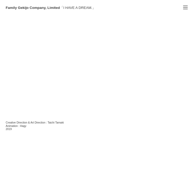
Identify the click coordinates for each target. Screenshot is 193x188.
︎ (185, 7)
